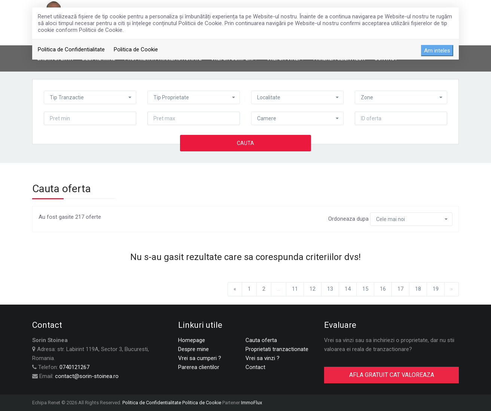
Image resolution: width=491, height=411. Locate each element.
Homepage (191, 340)
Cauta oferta (261, 340)
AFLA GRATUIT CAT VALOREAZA (391, 374)
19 (436, 288)
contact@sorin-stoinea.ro (87, 376)
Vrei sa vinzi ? (263, 358)
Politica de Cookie (136, 49)
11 (295, 288)
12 (312, 288)
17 (400, 288)
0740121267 (74, 367)
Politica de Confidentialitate (71, 49)
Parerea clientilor (198, 367)
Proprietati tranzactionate (277, 349)
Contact (255, 367)
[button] (90, 97)
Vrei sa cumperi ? (199, 358)
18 (418, 288)
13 (330, 288)
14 (348, 288)
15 (365, 288)
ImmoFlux (251, 402)
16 (383, 288)
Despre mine (193, 349)
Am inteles (437, 50)
